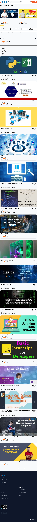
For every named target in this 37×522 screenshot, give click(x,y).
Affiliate (20, 495)
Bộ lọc (24, 29)
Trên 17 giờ (3, 54)
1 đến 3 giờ (2, 50)
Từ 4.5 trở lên (5, 40)
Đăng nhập (34, 1)
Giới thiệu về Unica (3, 492)
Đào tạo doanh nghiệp (22, 492)
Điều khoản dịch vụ (4, 493)
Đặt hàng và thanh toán (4, 496)
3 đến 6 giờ (3, 51)
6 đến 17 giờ (3, 53)
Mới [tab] (6, 6)
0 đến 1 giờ (2, 48)
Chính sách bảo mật (4, 495)
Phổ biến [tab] (2, 6)
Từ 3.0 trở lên (5, 44)
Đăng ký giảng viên (22, 489)
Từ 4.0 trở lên (5, 41)
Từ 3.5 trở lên (5, 42)
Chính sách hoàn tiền (4, 499)
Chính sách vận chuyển (4, 498)
